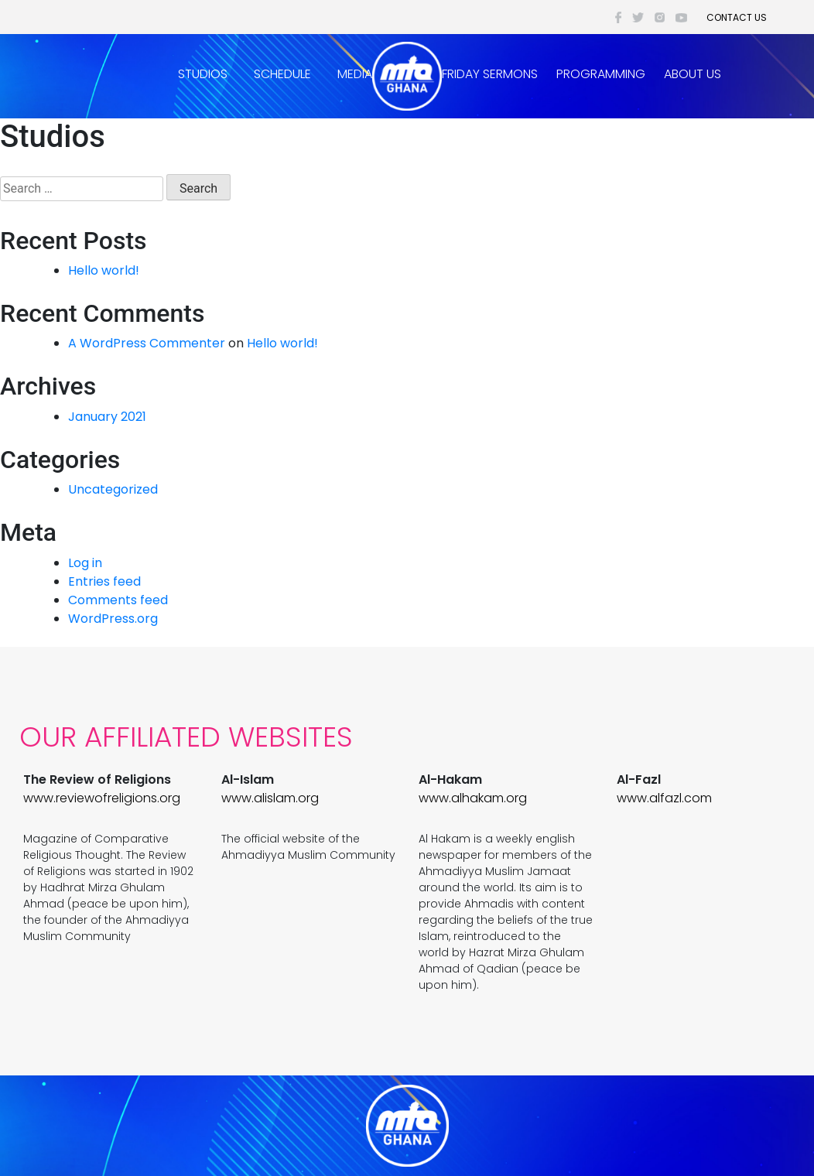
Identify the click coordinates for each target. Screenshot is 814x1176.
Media (354, 74)
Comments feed (118, 600)
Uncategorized (113, 489)
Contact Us (736, 17)
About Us (692, 74)
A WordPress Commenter (146, 343)
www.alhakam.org (473, 798)
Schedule (282, 74)
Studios (202, 74)
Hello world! (103, 270)
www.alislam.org (270, 798)
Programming (600, 74)
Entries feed (104, 581)
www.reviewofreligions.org (101, 798)
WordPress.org (113, 618)
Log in (85, 563)
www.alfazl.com (664, 798)
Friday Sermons (490, 74)
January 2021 (107, 417)
